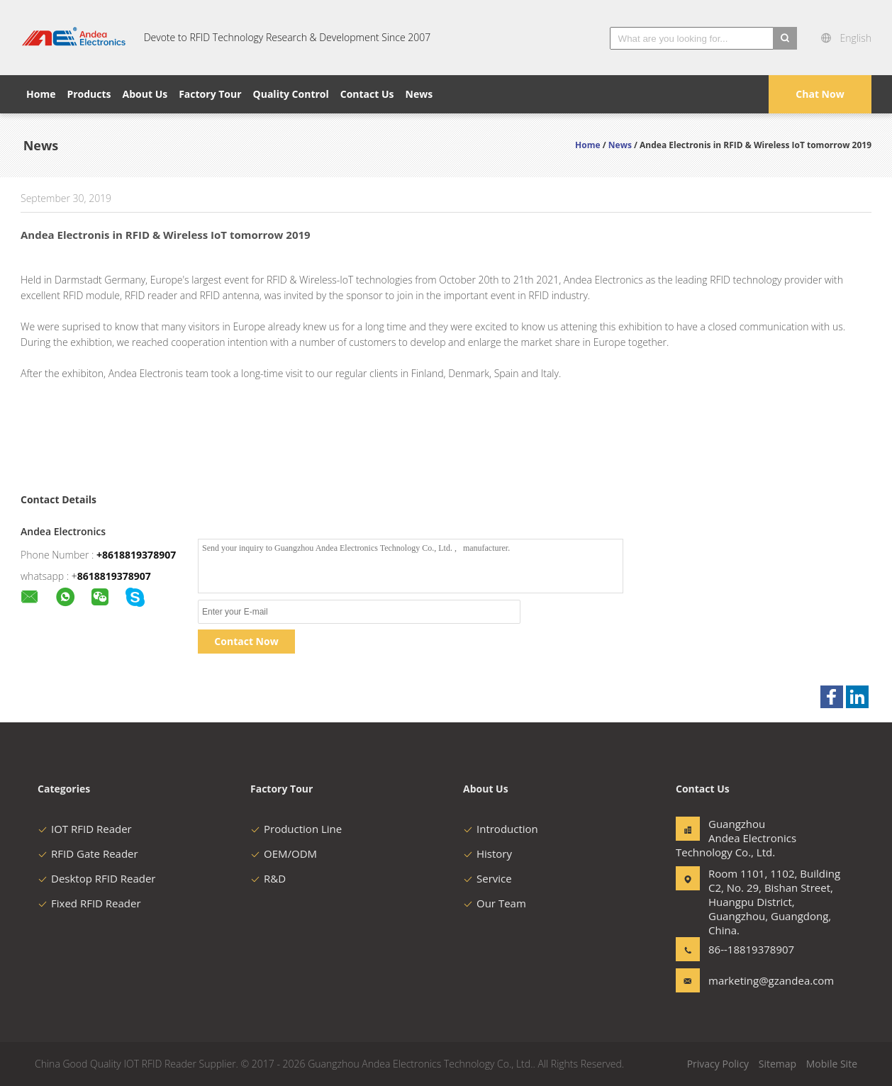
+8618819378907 (136, 554)
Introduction (500, 829)
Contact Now (246, 641)
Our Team (494, 903)
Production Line (296, 829)
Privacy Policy (718, 1063)
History (487, 853)
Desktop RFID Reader (97, 878)
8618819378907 (114, 576)
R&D (268, 878)
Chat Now (820, 94)
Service (487, 878)
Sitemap (777, 1063)
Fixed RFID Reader (89, 903)
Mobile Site (831, 1063)
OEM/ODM (283, 853)
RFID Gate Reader (88, 853)
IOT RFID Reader (85, 829)
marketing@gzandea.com (753, 980)
